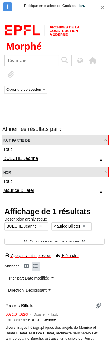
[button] (92, 60)
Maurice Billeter (52, 191)
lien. (81, 6)
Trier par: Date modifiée (29, 278)
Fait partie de (16, 140)
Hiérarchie (67, 255)
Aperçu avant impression (28, 255)
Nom (7, 172)
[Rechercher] (31, 60)
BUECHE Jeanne (52, 159)
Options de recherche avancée (54, 241)
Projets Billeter (20, 305)
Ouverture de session (24, 89)
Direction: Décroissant (28, 290)
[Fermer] (102, 7)
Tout (7, 149)
